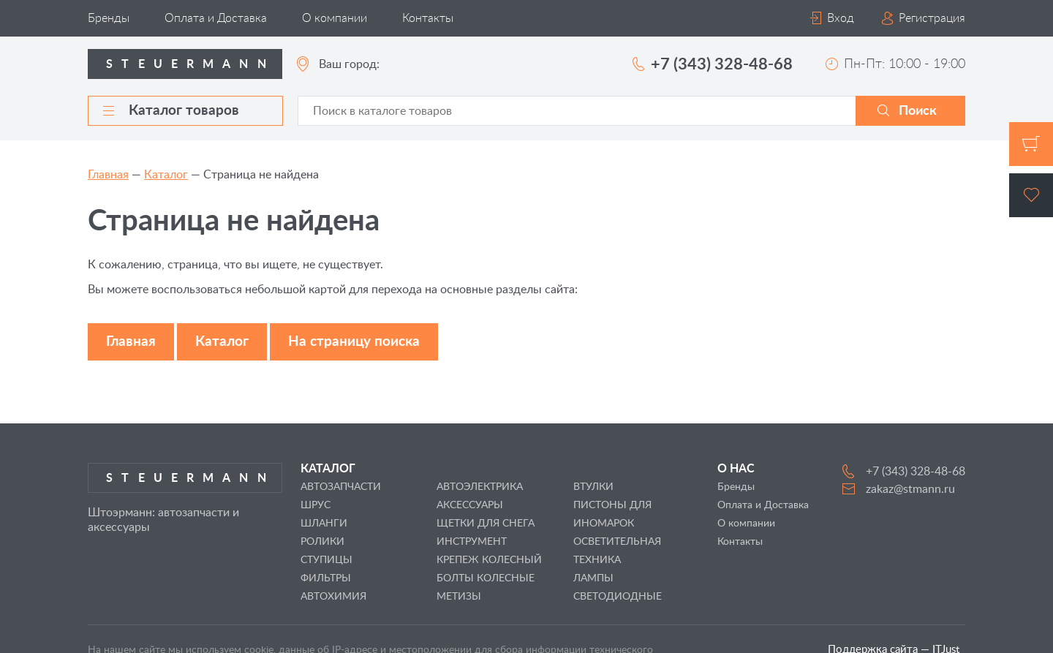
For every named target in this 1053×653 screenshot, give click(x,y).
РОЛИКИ (322, 542)
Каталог (166, 175)
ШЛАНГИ (324, 523)
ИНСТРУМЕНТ (472, 542)
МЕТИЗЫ (459, 597)
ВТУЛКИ (593, 487)
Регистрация (932, 18)
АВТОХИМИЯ (333, 597)
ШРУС (316, 505)
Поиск (918, 111)
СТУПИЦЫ (326, 560)
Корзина (1031, 144)
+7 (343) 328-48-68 (722, 64)
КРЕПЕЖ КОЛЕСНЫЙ (489, 560)
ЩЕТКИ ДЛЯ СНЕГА (486, 523)
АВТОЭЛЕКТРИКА (480, 487)
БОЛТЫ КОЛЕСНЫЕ (486, 578)
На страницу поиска (354, 342)
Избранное (1031, 195)
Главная (108, 175)
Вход (840, 18)
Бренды (108, 18)
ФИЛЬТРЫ (326, 578)
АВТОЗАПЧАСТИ (341, 487)
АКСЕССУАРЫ (470, 505)
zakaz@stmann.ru (910, 489)
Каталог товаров (171, 111)
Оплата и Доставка (216, 18)
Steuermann (190, 64)
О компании (334, 18)
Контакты (427, 18)
